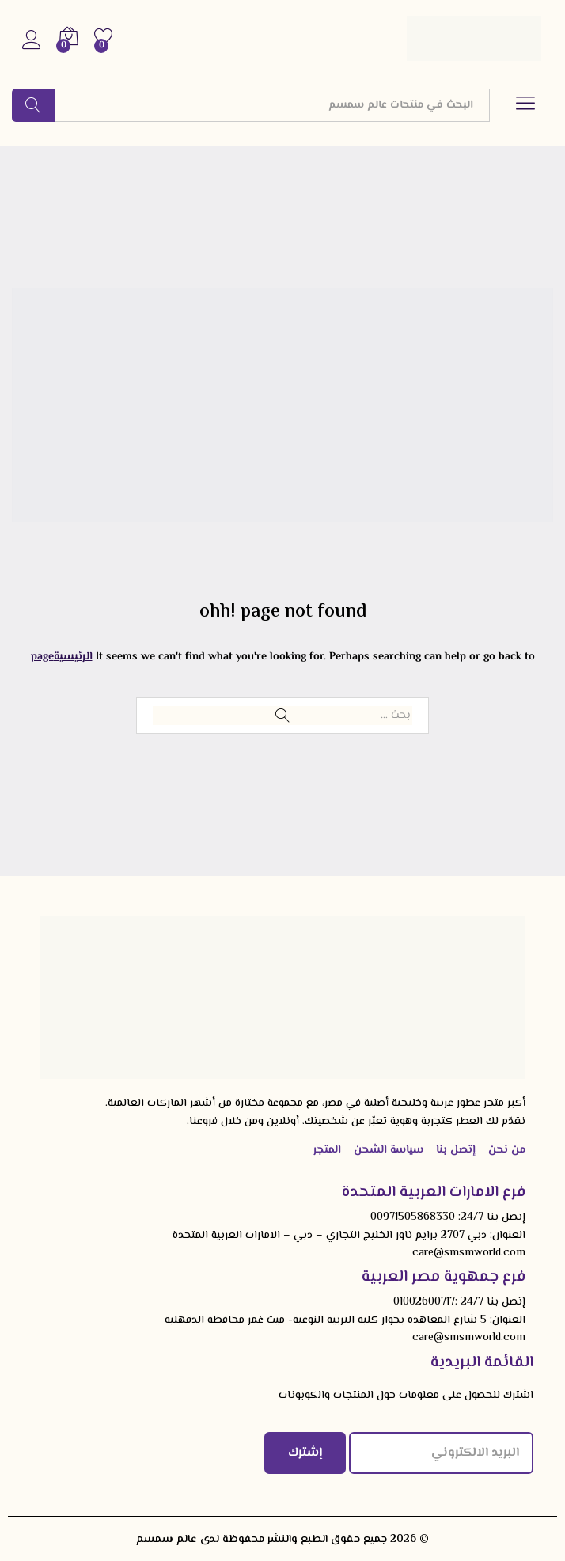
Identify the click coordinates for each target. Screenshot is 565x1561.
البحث (33, 105)
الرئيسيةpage (62, 657)
